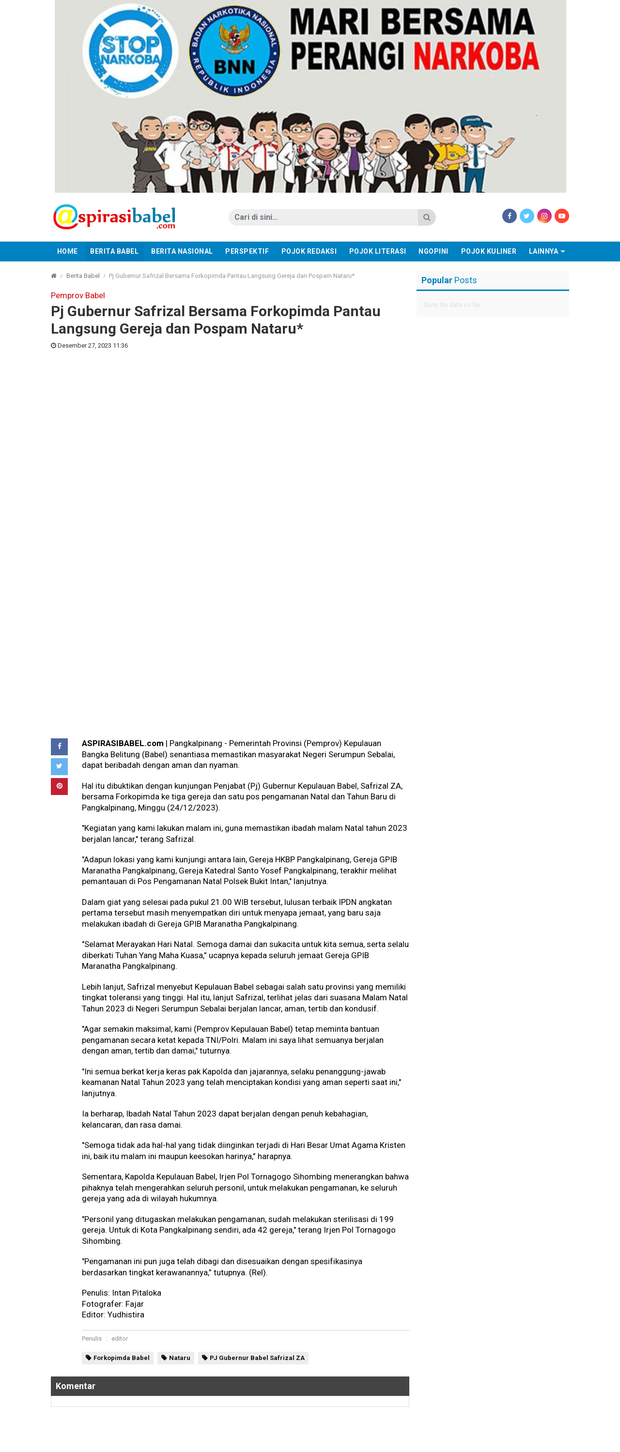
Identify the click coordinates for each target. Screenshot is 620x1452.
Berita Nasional (182, 251)
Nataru (179, 1009)
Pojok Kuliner (489, 251)
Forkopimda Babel (121, 1009)
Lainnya (543, 251)
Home (67, 251)
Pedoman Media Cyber (243, 1442)
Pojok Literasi (377, 251)
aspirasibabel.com (539, 1442)
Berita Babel (114, 251)
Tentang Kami (351, 1442)
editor (119, 990)
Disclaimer (304, 1442)
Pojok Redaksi (309, 251)
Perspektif (247, 251)
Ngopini (433, 251)
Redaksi (186, 1442)
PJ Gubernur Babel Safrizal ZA (257, 1009)
